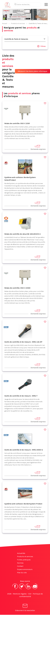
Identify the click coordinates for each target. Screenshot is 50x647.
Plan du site (22, 573)
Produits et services (18, 23)
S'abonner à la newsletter (25, 607)
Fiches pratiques (24, 560)
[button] (4, 14)
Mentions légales (20, 594)
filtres (41, 46)
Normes (20, 563)
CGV (29, 594)
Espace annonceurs (24, 569)
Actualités (21, 553)
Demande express (38, 147)
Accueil (4, 23)
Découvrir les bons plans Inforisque (32, 71)
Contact (20, 566)
